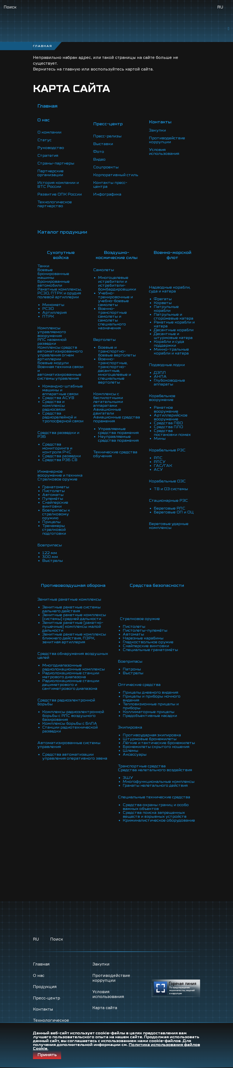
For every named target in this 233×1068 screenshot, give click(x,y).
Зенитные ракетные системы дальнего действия (71, 609)
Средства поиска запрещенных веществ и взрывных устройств (154, 814)
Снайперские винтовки (55, 504)
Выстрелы (52, 560)
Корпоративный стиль (116, 175)
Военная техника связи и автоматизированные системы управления (60, 373)
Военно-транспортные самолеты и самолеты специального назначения (112, 318)
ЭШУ (127, 778)
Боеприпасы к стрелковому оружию (56, 514)
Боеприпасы (49, 545)
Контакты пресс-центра (110, 185)
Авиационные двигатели (107, 411)
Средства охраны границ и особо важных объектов (155, 807)
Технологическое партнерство (54, 204)
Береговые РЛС (169, 508)
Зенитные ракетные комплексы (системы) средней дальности (74, 617)
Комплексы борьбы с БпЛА (69, 723)
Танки (43, 266)
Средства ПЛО (168, 427)
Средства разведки (61, 456)
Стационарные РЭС (168, 500)
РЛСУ (160, 462)
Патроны (131, 665)
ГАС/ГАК (163, 465)
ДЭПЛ (160, 372)
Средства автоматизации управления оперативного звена (75, 756)
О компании (49, 132)
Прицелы (51, 522)
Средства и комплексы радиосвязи (54, 406)
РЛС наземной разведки (52, 342)
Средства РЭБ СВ (59, 460)
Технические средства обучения (115, 454)
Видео (99, 159)
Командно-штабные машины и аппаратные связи (62, 390)
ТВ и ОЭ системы (171, 489)
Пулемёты (52, 498)
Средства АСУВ (58, 398)
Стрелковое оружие (57, 479)
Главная (47, 106)
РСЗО (48, 308)
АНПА (160, 376)
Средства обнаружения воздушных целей (72, 656)
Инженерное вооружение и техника (60, 473)
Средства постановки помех (172, 433)
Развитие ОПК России (60, 194)
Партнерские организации (50, 173)
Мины (160, 438)
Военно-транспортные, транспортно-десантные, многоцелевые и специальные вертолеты (114, 371)
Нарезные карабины (142, 634)
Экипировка (130, 723)
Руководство (50, 148)
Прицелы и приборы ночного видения (151, 694)
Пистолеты (53, 491)
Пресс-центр (46, 997)
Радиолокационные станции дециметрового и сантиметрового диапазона (71, 685)
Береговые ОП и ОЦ (174, 512)
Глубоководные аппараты (169, 382)
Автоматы (53, 495)
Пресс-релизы (107, 136)
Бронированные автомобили (53, 283)
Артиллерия (54, 312)
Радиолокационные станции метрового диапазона (71, 675)
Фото (98, 151)
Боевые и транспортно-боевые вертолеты (117, 351)
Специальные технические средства (154, 797)
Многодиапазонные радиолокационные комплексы (73, 667)
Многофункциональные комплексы (158, 781)
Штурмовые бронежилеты (149, 735)
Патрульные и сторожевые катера (173, 316)
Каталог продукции (62, 232)
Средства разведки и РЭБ (58, 435)
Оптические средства (139, 681)
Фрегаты (163, 299)
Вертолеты (104, 340)
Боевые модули (53, 363)
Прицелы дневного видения (150, 688)
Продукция (45, 986)
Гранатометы (55, 487)
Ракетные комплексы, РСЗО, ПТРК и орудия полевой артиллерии (59, 293)
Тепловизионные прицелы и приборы (150, 702)
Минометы (53, 305)
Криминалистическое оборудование (144, 822)
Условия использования (164, 152)
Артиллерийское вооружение (171, 417)
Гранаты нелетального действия (155, 785)
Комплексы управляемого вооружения (51, 332)
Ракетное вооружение (166, 409)
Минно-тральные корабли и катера (171, 351)
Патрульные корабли (166, 309)
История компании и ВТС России (58, 185)
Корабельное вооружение (162, 398)
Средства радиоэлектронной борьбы (66, 702)
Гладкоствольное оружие (147, 638)
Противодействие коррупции (167, 140)
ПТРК (48, 316)
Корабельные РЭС (167, 450)
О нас (38, 975)
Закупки (157, 130)
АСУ (158, 469)
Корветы (163, 303)
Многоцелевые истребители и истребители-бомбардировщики (117, 283)
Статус (44, 140)
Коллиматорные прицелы (148, 708)
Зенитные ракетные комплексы (69, 599)
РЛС (158, 458)
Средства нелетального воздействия (155, 770)
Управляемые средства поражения (118, 431)
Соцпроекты (106, 167)
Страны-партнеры (55, 163)
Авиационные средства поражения (113, 419)
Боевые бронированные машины (53, 274)
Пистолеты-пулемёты (144, 626)
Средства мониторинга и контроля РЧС (57, 448)
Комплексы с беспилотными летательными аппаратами (108, 400)
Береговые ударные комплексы (168, 526)
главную (71, 68)
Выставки (103, 144)
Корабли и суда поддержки (169, 343)
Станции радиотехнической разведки (70, 729)
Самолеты (103, 270)
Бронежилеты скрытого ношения (156, 747)
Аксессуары (134, 754)
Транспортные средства (141, 766)
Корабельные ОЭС (167, 481)
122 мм (49, 553)
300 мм (50, 557)
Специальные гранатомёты (150, 646)
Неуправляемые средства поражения (118, 438)
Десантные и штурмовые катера (173, 336)
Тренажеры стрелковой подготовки (54, 530)
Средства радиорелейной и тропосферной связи (63, 417)
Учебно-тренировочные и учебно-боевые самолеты (115, 299)
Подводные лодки (167, 365)
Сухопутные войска (61, 255)
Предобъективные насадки (149, 712)
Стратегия (47, 155)
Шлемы (130, 750)
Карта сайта (104, 1007)
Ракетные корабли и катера (174, 324)
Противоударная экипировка (151, 731)
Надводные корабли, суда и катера (170, 289)
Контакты (43, 1009)
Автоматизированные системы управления (69, 745)
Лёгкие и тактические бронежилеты (144, 741)
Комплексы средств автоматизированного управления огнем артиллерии (60, 353)
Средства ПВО (168, 423)
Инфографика (107, 194)
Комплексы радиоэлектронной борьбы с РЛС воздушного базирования (73, 716)
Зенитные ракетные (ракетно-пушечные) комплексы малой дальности (73, 626)
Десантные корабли (174, 330)
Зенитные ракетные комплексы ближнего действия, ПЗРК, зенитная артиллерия (74, 638)
